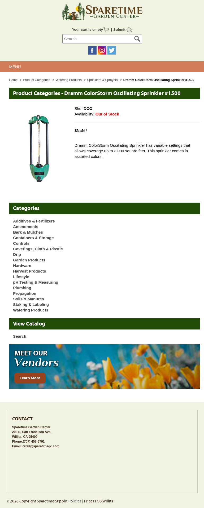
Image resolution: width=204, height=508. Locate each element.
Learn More (30, 378)
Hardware (22, 265)
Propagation (24, 293)
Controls (21, 243)
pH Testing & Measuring (35, 282)
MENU (15, 66)
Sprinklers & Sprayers (103, 80)
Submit (119, 30)
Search (19, 336)
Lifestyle (21, 276)
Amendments (25, 226)
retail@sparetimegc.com (41, 446)
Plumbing (22, 288)
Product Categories (37, 80)
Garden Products (29, 260)
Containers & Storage (33, 237)
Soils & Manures (28, 299)
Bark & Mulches (28, 232)
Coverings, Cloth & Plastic (38, 249)
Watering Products (69, 80)
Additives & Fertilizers (34, 221)
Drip (17, 254)
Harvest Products (29, 271)
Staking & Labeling (31, 304)
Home (13, 80)
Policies (74, 501)
